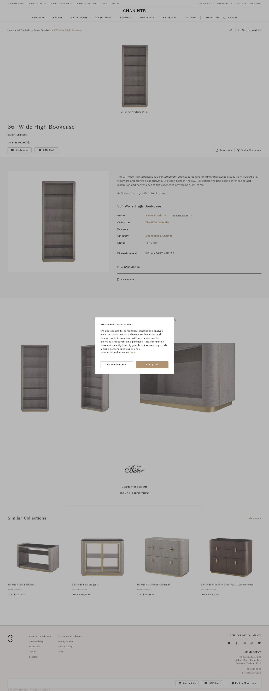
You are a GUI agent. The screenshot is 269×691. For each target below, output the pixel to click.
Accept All (152, 364)
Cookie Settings (117, 364)
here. (133, 352)
